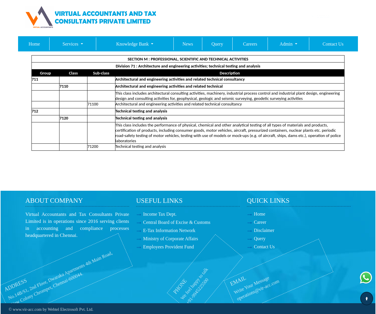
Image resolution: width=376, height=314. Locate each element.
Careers (250, 43)
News (187, 43)
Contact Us (333, 43)
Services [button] (71, 43)
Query (217, 43)
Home (34, 43)
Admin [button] (287, 43)
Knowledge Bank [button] (133, 43)
